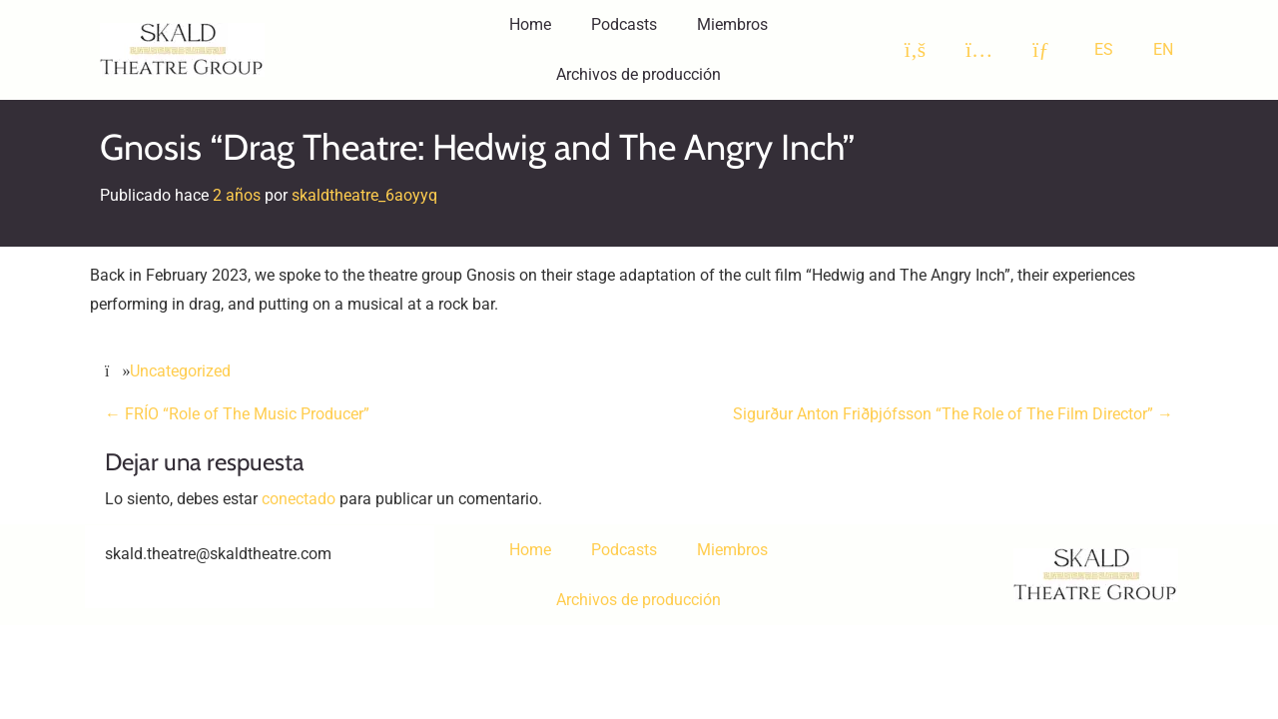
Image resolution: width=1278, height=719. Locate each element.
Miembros (732, 24)
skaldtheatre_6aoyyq (364, 195)
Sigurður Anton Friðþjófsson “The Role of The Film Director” (953, 413)
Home (530, 24)
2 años (237, 195)
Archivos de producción (638, 74)
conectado (298, 498)
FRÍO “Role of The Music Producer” (237, 413)
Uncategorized (180, 370)
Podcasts (624, 24)
